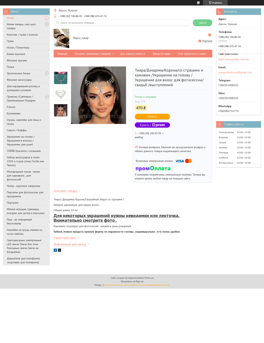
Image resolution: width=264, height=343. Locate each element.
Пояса (10, 67)
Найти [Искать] (202, 22)
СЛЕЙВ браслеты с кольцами (24, 151)
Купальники (13, 113)
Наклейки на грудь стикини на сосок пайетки (24, 232)
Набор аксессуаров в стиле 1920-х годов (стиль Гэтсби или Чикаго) (25, 161)
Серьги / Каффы (17, 130)
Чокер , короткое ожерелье (23, 186)
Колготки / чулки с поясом (22, 34)
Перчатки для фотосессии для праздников (25, 194)
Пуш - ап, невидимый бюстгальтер (19, 221)
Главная (62, 53)
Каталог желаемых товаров (93, 53)
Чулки (10, 41)
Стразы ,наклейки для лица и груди (24, 121)
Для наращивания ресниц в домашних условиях (23, 88)
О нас (217, 53)
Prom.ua (149, 277)
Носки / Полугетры (18, 47)
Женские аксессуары (19, 79)
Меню (10, 18)
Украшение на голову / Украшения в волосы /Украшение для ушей (21, 140)
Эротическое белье (18, 73)
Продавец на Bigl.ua (132, 281)
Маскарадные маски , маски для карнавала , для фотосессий (23, 175)
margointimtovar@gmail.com (235, 72)
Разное (11, 107)
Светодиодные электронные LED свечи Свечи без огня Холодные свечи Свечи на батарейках (24, 246)
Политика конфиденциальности (151, 284)
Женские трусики (17, 60)
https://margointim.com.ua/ (233, 59)
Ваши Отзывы (161, 53)
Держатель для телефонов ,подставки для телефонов (23, 260)
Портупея (12, 202)
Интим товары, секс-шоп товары (21, 26)
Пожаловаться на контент (118, 284)
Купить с (152, 125)
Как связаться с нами (192, 53)
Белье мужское (16, 54)
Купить (152, 116)
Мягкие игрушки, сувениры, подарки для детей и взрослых (25, 211)
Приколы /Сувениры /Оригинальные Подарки (21, 98)
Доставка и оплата (132, 53)
